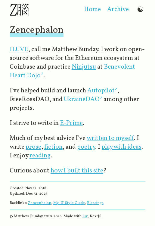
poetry (86, 147)
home (92, 9)
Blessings (95, 203)
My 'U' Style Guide (69, 203)
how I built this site (77, 170)
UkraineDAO (82, 99)
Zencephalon (39, 203)
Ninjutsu (84, 67)
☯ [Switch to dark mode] (140, 9)
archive (118, 9)
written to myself (110, 138)
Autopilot (101, 90)
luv (85, 216)
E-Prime (71, 123)
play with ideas (121, 147)
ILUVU (19, 49)
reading (40, 155)
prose (33, 147)
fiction (53, 147)
